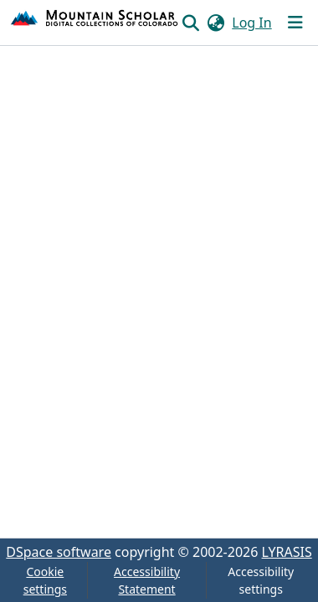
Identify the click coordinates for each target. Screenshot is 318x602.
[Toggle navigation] (295, 22)
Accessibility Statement (147, 580)
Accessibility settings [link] (261, 580)
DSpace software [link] (58, 552)
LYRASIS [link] (287, 552)
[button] (95, 22)
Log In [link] (251, 22)
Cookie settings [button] (45, 580)
